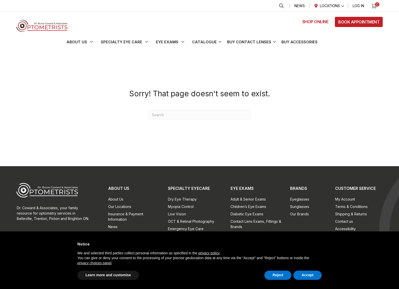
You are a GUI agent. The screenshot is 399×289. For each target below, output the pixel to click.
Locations (330, 6)
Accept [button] (308, 275)
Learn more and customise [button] (108, 275)
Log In (358, 6)
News (299, 6)
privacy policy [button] (208, 253)
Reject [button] (278, 275)
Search (281, 6)
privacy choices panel (94, 263)
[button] (82, 42)
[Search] (199, 114)
